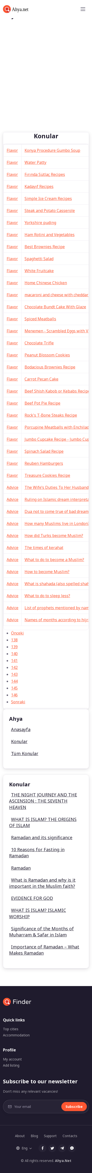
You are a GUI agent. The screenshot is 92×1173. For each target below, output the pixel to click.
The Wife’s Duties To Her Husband (57, 487)
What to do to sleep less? (47, 595)
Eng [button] (21, 1148)
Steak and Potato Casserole (50, 210)
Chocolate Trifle (39, 343)
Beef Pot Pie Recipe (42, 403)
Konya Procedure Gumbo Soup (52, 150)
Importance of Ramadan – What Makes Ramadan (44, 950)
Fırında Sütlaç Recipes (45, 174)
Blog (34, 1135)
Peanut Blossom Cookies (47, 355)
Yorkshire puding (40, 222)
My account (12, 1059)
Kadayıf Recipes (39, 186)
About (20, 1135)
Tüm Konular (24, 753)
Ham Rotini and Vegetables (50, 234)
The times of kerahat (44, 547)
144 (14, 681)
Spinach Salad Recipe (44, 451)
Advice (12, 487)
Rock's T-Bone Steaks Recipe (51, 415)
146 (14, 695)
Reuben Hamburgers (44, 463)
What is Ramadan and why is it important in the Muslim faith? (42, 883)
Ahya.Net (63, 1160)
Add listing (11, 1065)
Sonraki (18, 702)
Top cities (10, 1029)
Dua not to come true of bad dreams (58, 511)
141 (14, 660)
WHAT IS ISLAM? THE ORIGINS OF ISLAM (43, 822)
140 (14, 653)
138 (14, 640)
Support (50, 1135)
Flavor (12, 150)
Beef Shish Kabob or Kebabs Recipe (57, 391)
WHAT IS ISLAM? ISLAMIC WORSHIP (37, 913)
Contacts (70, 1135)
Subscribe (74, 1106)
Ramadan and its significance (41, 837)
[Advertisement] (46, 84)
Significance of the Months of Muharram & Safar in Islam (41, 932)
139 (14, 647)
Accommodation (16, 1035)
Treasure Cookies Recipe (47, 475)
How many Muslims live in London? (57, 523)
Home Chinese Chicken (46, 282)
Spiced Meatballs (40, 319)
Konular (19, 741)
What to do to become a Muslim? (54, 559)
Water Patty (35, 162)
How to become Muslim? (47, 571)
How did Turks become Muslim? (54, 535)
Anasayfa (20, 729)
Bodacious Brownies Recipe (50, 367)
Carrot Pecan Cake (41, 379)
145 (14, 688)
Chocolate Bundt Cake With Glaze (55, 307)
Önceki (17, 633)
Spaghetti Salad (39, 258)
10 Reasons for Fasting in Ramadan (37, 853)
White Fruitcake (39, 270)
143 (14, 674)
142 (14, 667)
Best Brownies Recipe (45, 246)
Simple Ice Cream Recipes (48, 198)
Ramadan (21, 868)
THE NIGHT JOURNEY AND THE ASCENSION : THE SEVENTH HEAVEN (43, 801)
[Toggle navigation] (83, 9)
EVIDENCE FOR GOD (32, 898)
